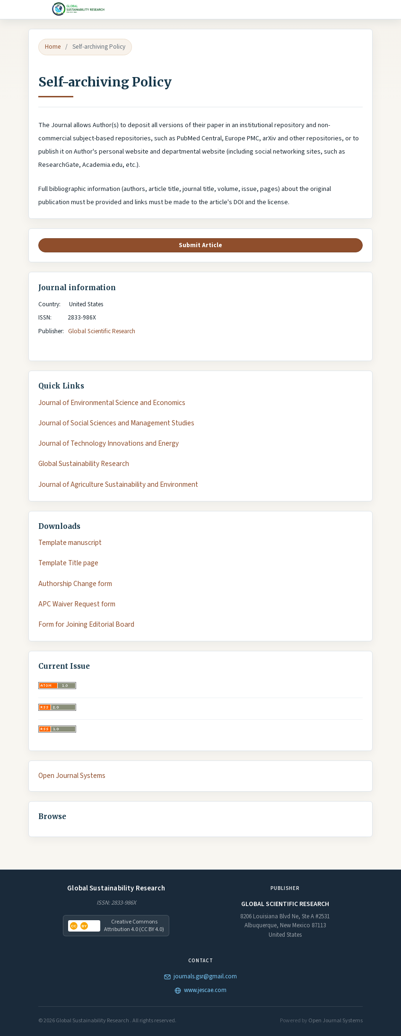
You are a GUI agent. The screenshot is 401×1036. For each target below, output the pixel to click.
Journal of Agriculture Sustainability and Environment (118, 485)
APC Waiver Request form (76, 604)
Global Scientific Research (102, 331)
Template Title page (68, 563)
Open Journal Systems (71, 776)
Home (53, 46)
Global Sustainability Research (83, 464)
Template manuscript (70, 543)
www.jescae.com (200, 990)
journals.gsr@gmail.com (200, 976)
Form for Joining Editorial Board (86, 625)
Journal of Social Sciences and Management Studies (116, 423)
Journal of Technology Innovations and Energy (108, 444)
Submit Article (200, 245)
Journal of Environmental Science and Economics (111, 403)
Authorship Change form (75, 584)
